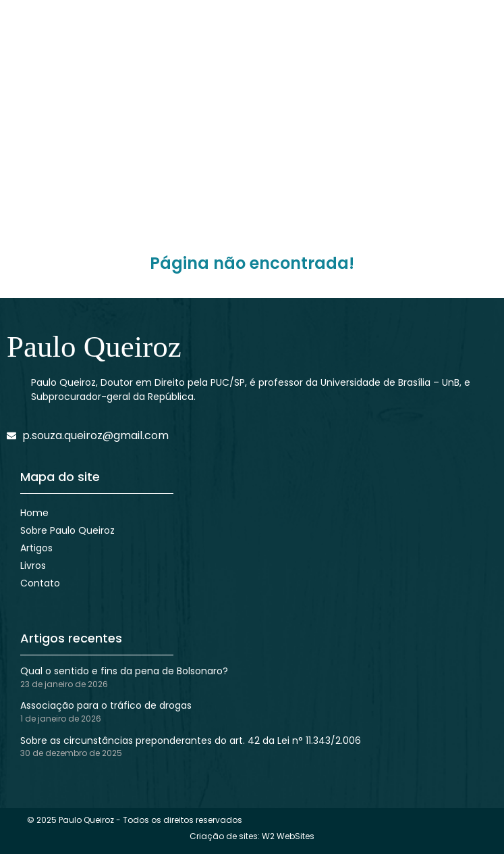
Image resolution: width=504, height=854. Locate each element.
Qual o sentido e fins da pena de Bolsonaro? (124, 671)
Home (34, 513)
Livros (33, 565)
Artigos (36, 548)
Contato (40, 583)
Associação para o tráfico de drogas (106, 705)
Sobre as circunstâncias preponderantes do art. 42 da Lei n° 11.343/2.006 (190, 740)
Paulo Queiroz (94, 346)
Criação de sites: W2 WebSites (252, 836)
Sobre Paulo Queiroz (67, 530)
